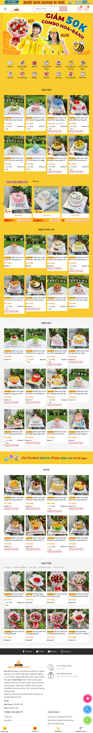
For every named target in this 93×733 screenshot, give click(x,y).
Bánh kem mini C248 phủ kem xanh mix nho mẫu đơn (35, 352)
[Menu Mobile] (5, 8)
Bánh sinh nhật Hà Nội (17, 688)
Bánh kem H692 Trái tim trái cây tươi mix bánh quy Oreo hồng (14, 299)
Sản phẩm (8, 720)
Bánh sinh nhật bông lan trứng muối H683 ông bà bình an (79, 499)
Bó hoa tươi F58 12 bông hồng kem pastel (79, 595)
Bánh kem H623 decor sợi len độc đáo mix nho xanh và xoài (79, 258)
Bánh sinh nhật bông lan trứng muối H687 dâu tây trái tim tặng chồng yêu (14, 539)
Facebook (26, 651)
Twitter (39, 651)
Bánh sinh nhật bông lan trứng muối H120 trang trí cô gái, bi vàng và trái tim (36, 539)
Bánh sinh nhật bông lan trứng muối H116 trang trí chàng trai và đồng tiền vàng (57, 539)
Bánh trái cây (46, 229)
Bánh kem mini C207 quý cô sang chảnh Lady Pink (35, 119)
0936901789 (18, 704)
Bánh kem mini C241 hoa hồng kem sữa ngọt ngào (78, 392)
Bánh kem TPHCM (23, 686)
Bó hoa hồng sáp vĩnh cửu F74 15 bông (79, 633)
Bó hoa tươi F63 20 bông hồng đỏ (57, 595)
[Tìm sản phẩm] (46, 8)
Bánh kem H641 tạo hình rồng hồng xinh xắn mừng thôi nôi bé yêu (57, 352)
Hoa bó (7, 567)
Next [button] (89, 204)
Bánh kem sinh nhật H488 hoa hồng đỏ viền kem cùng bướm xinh (79, 119)
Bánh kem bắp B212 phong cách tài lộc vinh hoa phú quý (56, 392)
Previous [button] (3, 204)
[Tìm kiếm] (63, 8)
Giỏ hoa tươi (58, 567)
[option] (46, 34)
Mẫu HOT (46, 323)
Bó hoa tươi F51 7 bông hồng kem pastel (14, 595)
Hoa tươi (46, 563)
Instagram (66, 651)
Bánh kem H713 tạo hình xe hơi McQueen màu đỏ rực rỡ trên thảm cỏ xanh (36, 392)
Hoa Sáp (32, 567)
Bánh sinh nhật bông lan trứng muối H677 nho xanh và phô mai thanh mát (14, 499)
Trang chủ (8, 717)
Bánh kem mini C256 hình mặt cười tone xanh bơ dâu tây (13, 352)
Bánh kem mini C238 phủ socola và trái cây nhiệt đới (56, 299)
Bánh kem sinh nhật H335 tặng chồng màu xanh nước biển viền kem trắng (56, 119)
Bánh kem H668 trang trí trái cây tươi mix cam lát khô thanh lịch (57, 258)
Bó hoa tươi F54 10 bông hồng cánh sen (57, 633)
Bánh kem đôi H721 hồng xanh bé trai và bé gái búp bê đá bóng (14, 433)
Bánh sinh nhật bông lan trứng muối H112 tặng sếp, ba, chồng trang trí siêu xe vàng (57, 159)
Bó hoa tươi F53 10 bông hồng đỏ (36, 633)
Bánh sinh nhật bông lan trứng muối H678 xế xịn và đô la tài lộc (57, 499)
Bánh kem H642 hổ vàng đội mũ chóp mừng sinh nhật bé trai (79, 352)
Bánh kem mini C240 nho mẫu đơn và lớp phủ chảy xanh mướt (35, 258)
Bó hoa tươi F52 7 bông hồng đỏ (14, 633)
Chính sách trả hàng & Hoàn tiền (60, 717)
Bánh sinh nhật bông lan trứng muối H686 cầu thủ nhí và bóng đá (79, 539)
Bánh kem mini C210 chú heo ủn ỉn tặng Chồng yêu (35, 159)
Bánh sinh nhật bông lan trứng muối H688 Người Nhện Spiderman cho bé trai (36, 499)
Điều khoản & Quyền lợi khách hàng (61, 720)
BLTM (46, 470)
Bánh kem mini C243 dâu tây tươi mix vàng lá (13, 258)
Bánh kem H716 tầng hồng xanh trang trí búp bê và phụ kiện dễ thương (79, 433)
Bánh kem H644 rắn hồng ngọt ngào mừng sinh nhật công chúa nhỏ (36, 433)
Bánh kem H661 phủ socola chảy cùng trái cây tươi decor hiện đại (36, 299)
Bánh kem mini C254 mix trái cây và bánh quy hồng (79, 299)
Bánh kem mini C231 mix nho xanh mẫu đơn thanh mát (13, 159)
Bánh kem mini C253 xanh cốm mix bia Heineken (13, 119)
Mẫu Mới (46, 90)
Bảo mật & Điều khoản (56, 724)
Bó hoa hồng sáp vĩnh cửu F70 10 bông (36, 595)
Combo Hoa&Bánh (20, 567)
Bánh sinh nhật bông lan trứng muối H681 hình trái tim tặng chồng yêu (14, 392)
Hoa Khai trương (44, 567)
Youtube (52, 651)
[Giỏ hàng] (86, 8)
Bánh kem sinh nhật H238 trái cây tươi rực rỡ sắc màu (78, 159)
